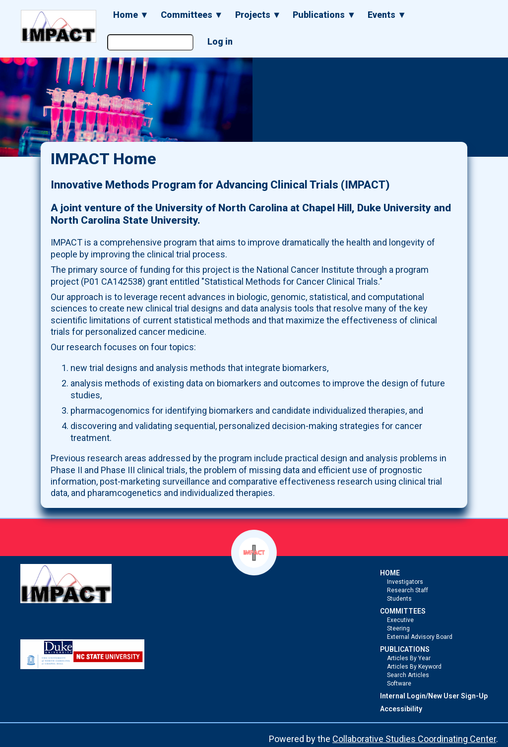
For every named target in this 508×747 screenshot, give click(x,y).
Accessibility (401, 709)
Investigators (405, 581)
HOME (390, 573)
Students (399, 598)
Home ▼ (131, 14)
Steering (398, 628)
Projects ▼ (258, 14)
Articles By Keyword (414, 666)
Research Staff (407, 590)
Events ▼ (387, 14)
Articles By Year (409, 658)
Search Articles (408, 675)
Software (399, 683)
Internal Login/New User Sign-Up (434, 696)
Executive (400, 620)
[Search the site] (150, 42)
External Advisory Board (419, 636)
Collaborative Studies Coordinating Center (414, 739)
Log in (220, 41)
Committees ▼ (192, 14)
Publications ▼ (324, 14)
